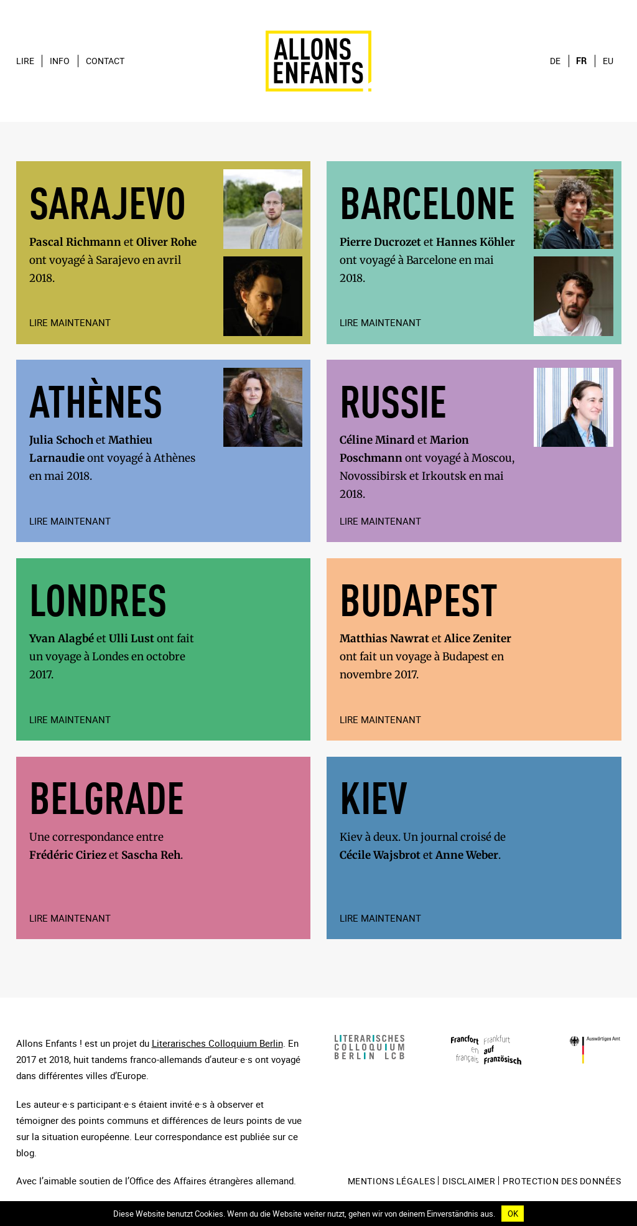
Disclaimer (468, 1181)
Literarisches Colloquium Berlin (217, 1043)
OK (513, 1213)
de (555, 61)
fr (581, 61)
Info (60, 61)
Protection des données (562, 1181)
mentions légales (391, 1181)
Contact (105, 61)
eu (608, 61)
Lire (25, 61)
